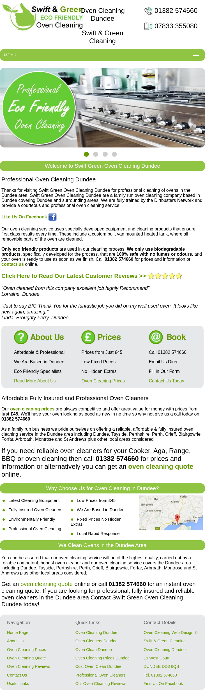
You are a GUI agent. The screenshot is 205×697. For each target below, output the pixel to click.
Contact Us (17, 675)
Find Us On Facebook (163, 683)
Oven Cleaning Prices (103, 380)
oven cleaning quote (46, 584)
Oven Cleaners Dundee (96, 641)
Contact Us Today (166, 380)
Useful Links (18, 683)
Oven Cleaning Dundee (96, 632)
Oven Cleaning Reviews (28, 666)
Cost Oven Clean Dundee (98, 666)
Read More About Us (35, 380)
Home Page (17, 632)
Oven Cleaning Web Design (168, 632)
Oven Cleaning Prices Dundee (102, 658)
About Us (15, 641)
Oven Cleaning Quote (26, 658)
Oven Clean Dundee (93, 649)
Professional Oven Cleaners (100, 675)
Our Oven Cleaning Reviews (100, 683)
